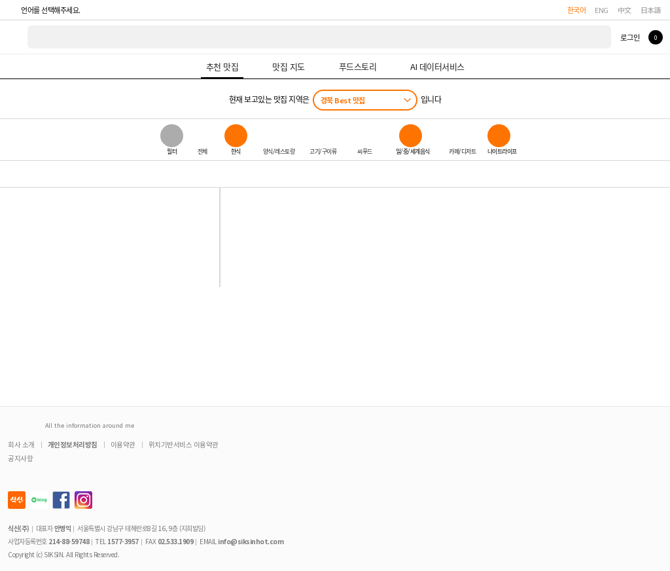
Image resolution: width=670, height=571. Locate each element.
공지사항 (20, 458)
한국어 (576, 10)
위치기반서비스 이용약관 (184, 444)
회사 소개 (21, 444)
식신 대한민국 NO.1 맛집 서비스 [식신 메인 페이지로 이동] (14, 37)
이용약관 (123, 444)
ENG (601, 10)
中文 (624, 10)
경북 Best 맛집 (343, 100)
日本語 (651, 10)
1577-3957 (123, 541)
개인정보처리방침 (72, 444)
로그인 (629, 37)
